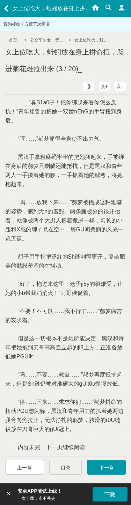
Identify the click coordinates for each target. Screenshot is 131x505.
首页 (13, 40)
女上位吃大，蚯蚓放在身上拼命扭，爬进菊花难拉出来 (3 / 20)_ (91, 40)
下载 (110, 495)
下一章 (106, 467)
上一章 (24, 467)
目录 (66, 467)
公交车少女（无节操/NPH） (47, 40)
